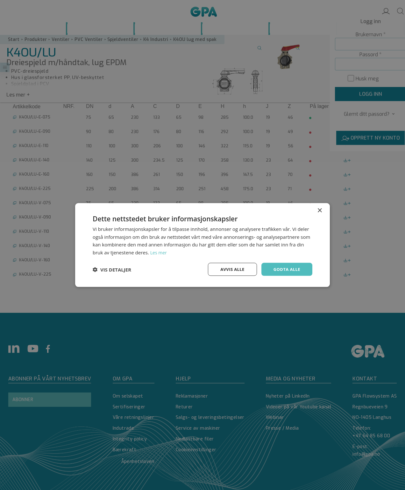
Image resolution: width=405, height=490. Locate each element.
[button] (112, 269)
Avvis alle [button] (229, 269)
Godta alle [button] (286, 269)
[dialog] (202, 245)
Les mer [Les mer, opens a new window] (159, 252)
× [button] (319, 209)
